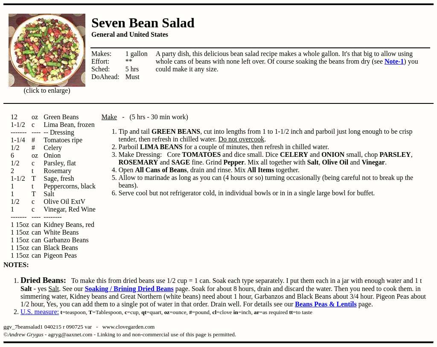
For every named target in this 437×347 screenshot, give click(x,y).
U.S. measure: (39, 311)
